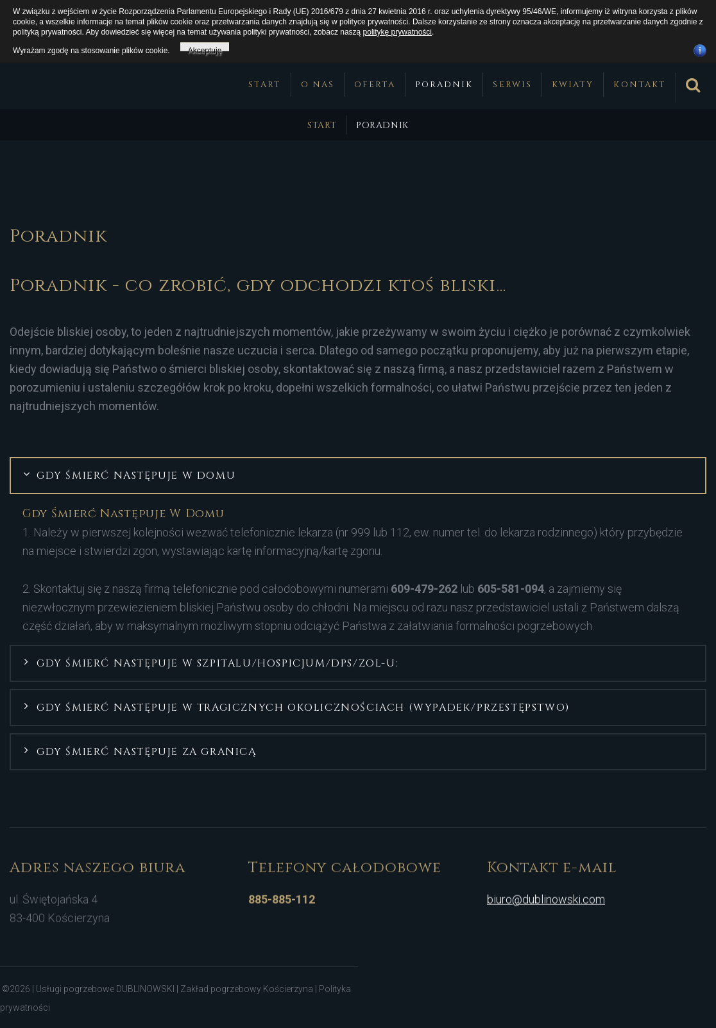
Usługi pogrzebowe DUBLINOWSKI (106, 987)
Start (321, 123)
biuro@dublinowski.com (546, 892)
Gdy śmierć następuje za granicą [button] (147, 750)
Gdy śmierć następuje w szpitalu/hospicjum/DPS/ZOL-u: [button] (217, 661)
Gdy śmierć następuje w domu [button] (136, 474)
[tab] (358, 474)
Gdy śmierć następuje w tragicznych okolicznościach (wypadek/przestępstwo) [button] (303, 706)
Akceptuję (205, 48)
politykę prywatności (397, 32)
